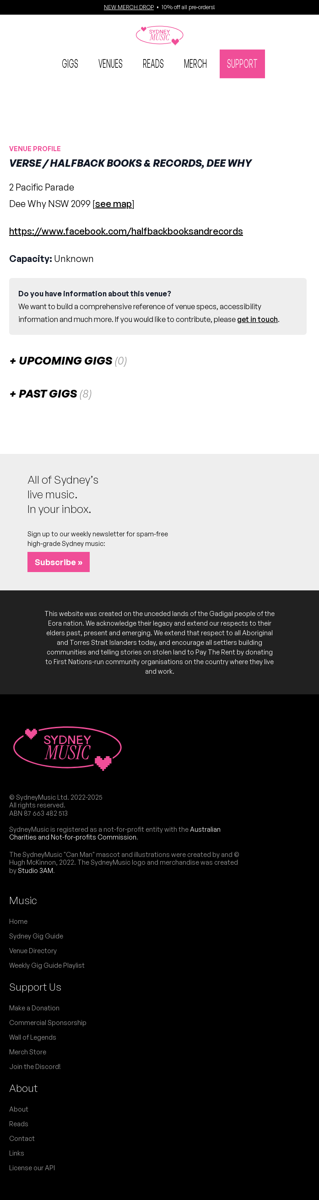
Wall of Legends (32, 1037)
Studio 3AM (35, 870)
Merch (195, 62)
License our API (32, 1168)
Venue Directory (33, 951)
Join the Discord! (35, 1066)
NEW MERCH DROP (129, 7)
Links (16, 1153)
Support (242, 62)
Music (23, 900)
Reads (153, 62)
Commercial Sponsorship (48, 1022)
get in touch (257, 319)
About (23, 1088)
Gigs (70, 62)
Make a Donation (34, 1008)
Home (18, 921)
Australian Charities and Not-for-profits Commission (115, 833)
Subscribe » (58, 562)
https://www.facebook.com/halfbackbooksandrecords (126, 231)
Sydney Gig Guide (36, 936)
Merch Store (27, 1052)
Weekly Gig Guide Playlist (47, 965)
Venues (110, 62)
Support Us (35, 987)
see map (113, 203)
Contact (22, 1138)
